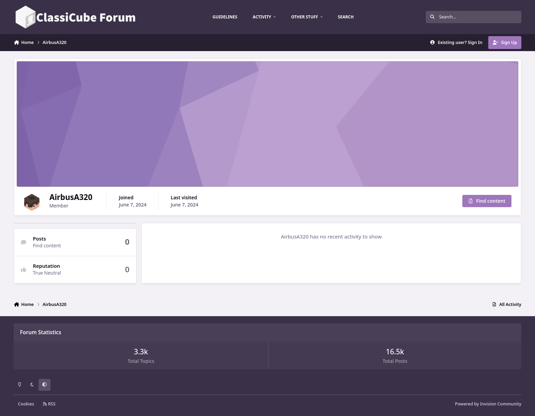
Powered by (488, 404)
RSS (49, 404)
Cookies (26, 404)
